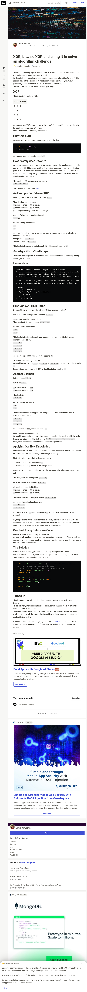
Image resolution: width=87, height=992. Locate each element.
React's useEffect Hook (47, 878)
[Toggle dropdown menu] (79, 633)
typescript (36, 66)
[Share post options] (4, 100)
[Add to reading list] (4, 86)
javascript (18, 66)
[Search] (10, 3)
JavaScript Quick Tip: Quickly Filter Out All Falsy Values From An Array (47, 886)
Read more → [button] (20, 684)
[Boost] (4, 93)
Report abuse (54, 713)
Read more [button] (47, 813)
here (37, 188)
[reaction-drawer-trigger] (4, 69)
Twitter (57, 621)
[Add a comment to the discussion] (49, 706)
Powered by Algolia (53, 3)
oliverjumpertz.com (63, 46)
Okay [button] (6, 988)
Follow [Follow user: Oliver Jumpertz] (47, 833)
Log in (66, 3)
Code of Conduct (41, 713)
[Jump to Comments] (4, 77)
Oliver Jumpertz (24, 44)
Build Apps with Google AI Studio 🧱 (36, 669)
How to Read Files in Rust (47, 869)
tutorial (27, 66)
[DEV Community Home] (3, 3)
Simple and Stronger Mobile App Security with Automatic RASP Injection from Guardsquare (42, 796)
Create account (78, 3)
